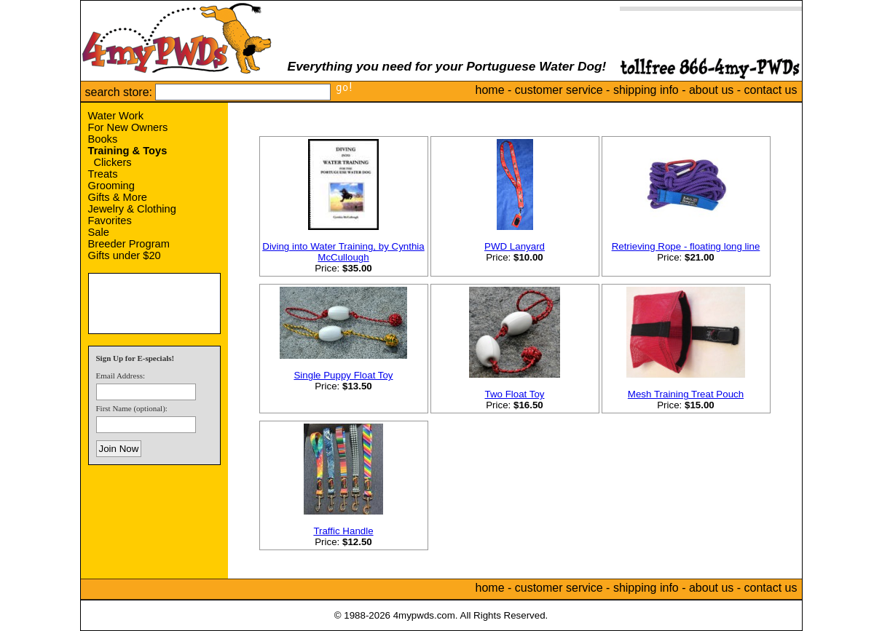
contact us (771, 90)
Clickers (113, 162)
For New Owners (128, 127)
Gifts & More (117, 197)
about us (711, 90)
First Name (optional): (132, 408)
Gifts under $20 (124, 255)
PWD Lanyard (514, 246)
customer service (559, 90)
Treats (103, 174)
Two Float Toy (515, 394)
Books (103, 139)
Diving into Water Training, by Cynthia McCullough (343, 252)
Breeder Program (129, 244)
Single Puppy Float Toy (343, 375)
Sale (98, 232)
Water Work (116, 116)
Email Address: (121, 375)
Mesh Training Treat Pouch (686, 394)
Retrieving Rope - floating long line (686, 246)
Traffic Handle (343, 530)
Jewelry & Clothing (132, 209)
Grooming (111, 185)
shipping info (646, 90)
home (490, 90)
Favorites (110, 220)
